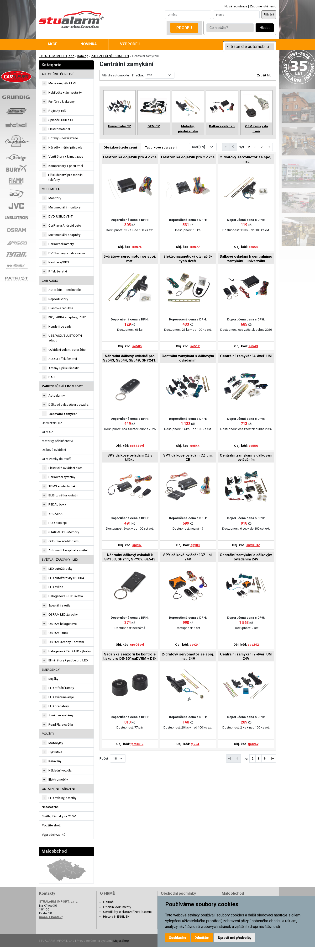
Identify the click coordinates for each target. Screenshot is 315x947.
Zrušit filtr (264, 75)
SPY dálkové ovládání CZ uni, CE (188, 457)
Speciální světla (59, 605)
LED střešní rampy (61, 688)
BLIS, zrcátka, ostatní (63, 495)
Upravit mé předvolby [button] (234, 938)
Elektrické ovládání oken (65, 468)
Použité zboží (51, 825)
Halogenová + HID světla (65, 596)
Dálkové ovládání (54, 450)
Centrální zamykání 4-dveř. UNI (246, 356)
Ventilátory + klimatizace (65, 156)
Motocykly (55, 743)
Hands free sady (59, 326)
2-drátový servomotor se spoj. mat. (246, 159)
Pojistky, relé (57, 110)
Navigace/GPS (58, 262)
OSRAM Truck (58, 633)
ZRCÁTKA (55, 514)
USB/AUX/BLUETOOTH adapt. (65, 338)
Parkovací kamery (61, 244)
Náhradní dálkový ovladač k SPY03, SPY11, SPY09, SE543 (129, 557)
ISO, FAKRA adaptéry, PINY (67, 317)
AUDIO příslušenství (62, 359)
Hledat (265, 28)
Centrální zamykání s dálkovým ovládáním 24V (246, 557)
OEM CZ (47, 432)
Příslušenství (57, 271)
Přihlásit (269, 14)
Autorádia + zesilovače (64, 290)
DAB (51, 377)
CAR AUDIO (50, 280)
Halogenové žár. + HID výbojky (69, 651)
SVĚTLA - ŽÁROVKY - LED (60, 559)
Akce (52, 44)
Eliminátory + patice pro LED (68, 660)
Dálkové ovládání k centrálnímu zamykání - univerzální (246, 258)
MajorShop (121, 940)
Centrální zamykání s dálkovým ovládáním (188, 358)
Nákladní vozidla (60, 770)
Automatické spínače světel (68, 550)
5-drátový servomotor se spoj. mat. (130, 258)
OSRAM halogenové (62, 624)
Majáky (53, 679)
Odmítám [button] (201, 938)
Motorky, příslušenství (57, 441)
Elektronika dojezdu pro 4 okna (130, 157)
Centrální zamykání (63, 414)
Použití (48, 733)
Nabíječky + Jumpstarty (65, 92)
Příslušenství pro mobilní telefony (65, 177)
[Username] (188, 15)
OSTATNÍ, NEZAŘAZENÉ (59, 789)
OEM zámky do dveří (56, 459)
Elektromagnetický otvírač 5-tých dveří (187, 258)
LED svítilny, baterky (62, 798)
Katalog (82, 56)
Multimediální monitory (64, 207)
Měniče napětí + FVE (62, 83)
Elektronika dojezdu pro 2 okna (188, 157)
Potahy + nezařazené (63, 138)
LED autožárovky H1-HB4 (66, 578)
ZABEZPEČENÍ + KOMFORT (110, 56)
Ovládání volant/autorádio (67, 349)
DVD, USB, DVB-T (60, 216)
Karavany (54, 761)
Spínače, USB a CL (61, 120)
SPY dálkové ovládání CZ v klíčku (129, 457)
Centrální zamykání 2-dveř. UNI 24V (246, 656)
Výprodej (130, 44)
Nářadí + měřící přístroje (65, 147)
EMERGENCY (51, 669)
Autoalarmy (56, 395)
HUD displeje (57, 523)
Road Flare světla (60, 724)
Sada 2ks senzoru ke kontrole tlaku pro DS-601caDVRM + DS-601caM (129, 656)
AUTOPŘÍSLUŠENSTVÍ (57, 74)
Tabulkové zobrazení (161, 147)
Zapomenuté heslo (263, 6)
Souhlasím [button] (177, 938)
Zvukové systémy (60, 715)
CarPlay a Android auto (64, 225)
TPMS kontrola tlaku (62, 486)
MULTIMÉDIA (51, 189)
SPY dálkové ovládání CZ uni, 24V (188, 557)
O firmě (108, 902)
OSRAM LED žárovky (63, 614)
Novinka (88, 44)
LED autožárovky (60, 568)
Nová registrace (236, 6)
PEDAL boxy (57, 504)
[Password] (236, 15)
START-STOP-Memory (63, 532)
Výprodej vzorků (53, 834)
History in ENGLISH (116, 916)
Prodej (184, 27)
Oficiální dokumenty (117, 907)
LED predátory (58, 706)
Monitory (54, 198)
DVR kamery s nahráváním (66, 253)
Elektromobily (58, 779)
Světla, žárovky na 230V (59, 816)
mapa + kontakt (51, 917)
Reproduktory (58, 299)
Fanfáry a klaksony (61, 101)
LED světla (55, 587)
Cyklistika (55, 752)
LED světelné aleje (61, 697)
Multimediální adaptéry (64, 235)
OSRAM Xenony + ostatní (66, 642)
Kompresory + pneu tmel (65, 166)
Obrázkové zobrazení (120, 147)
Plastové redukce (60, 308)
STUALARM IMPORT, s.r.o (56, 56)
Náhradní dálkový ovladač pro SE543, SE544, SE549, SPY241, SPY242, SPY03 (129, 358)
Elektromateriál (59, 129)
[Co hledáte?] (230, 27)
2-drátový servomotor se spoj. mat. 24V (188, 656)
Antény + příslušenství (63, 368)
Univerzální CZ (52, 423)
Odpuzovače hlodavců (64, 541)
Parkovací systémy (61, 477)
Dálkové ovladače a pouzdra (68, 404)
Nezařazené (50, 807)
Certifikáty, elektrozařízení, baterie (127, 912)
